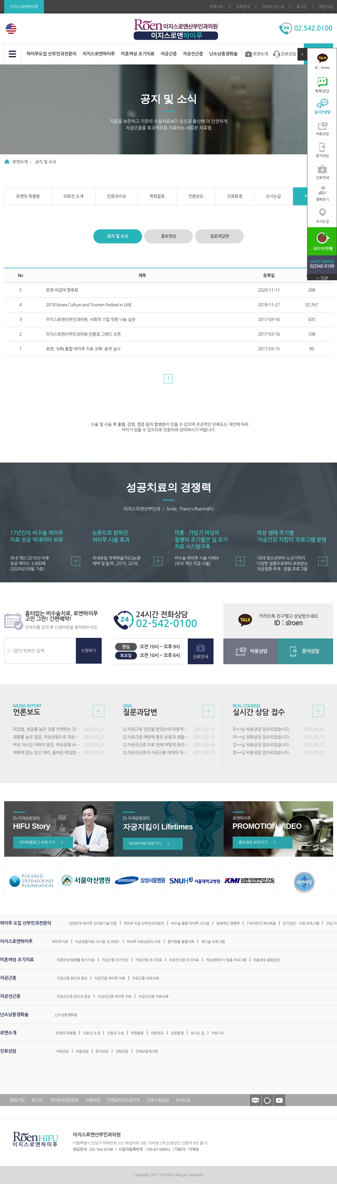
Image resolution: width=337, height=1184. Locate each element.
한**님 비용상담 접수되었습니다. (261, 753)
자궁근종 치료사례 (145, 978)
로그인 (301, 7)
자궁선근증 (193, 54)
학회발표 (157, 196)
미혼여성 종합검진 (266, 960)
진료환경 (234, 196)
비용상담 (322, 134)
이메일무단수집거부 (123, 1100)
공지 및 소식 (117, 236)
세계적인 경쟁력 (228, 923)
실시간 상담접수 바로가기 (318, 711)
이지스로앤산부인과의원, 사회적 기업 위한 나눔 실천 (90, 319)
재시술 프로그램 (213, 942)
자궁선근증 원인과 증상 (74, 996)
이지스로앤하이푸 (98, 54)
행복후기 (322, 199)
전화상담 (121, 1051)
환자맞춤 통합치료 (181, 942)
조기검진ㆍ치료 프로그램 (301, 923)
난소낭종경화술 (223, 54)
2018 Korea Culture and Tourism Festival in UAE (89, 305)
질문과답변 (219, 236)
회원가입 (326, 7)
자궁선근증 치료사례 (153, 996)
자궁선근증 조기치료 (184, 960)
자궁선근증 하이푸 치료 (114, 996)
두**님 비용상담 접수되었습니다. (261, 729)
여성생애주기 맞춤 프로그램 (226, 960)
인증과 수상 (115, 1033)
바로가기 (75, 561)
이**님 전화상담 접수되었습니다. (261, 737)
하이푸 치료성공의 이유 (144, 942)
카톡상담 (62, 1051)
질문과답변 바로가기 (208, 711)
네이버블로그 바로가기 (41, 842)
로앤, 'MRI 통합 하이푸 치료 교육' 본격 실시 (83, 349)
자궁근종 (169, 54)
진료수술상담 (158, 1100)
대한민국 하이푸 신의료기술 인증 (93, 923)
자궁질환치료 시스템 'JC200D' (97, 942)
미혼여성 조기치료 (138, 54)
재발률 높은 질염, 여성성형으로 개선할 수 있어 (46, 737)
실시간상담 (322, 112)
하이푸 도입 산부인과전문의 (144, 923)
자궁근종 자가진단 (115, 960)
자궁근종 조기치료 (148, 960)
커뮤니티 (216, 7)
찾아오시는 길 (273, 7)
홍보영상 (168, 236)
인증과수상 (116, 196)
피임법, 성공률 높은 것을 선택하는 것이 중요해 (46, 729)
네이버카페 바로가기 (149, 844)
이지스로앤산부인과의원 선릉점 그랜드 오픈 (83, 334)
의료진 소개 (73, 196)
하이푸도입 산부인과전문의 (52, 54)
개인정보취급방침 (63, 1100)
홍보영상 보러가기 (257, 842)
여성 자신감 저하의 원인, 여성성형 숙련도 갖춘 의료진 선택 (46, 745)
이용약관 (93, 1100)
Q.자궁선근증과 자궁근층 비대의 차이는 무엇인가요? (156, 753)
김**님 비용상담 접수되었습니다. (261, 745)
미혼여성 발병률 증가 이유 (76, 960)
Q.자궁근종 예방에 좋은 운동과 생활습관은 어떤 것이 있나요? (156, 737)
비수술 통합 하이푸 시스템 (190, 923)
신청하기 (88, 651)
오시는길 (322, 221)
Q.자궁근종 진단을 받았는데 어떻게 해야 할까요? (156, 729)
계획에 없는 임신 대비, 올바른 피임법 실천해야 (46, 753)
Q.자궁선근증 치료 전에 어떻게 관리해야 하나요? (156, 745)
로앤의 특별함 (28, 196)
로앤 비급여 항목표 (62, 290)
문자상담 (322, 156)
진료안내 (243, 7)
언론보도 (196, 196)
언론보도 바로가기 (98, 711)
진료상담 (288, 54)
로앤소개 (260, 54)
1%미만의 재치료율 (261, 923)
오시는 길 (197, 1033)
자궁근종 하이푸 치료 (109, 978)
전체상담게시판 (146, 1051)
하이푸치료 (60, 942)
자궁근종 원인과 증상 (72, 978)
